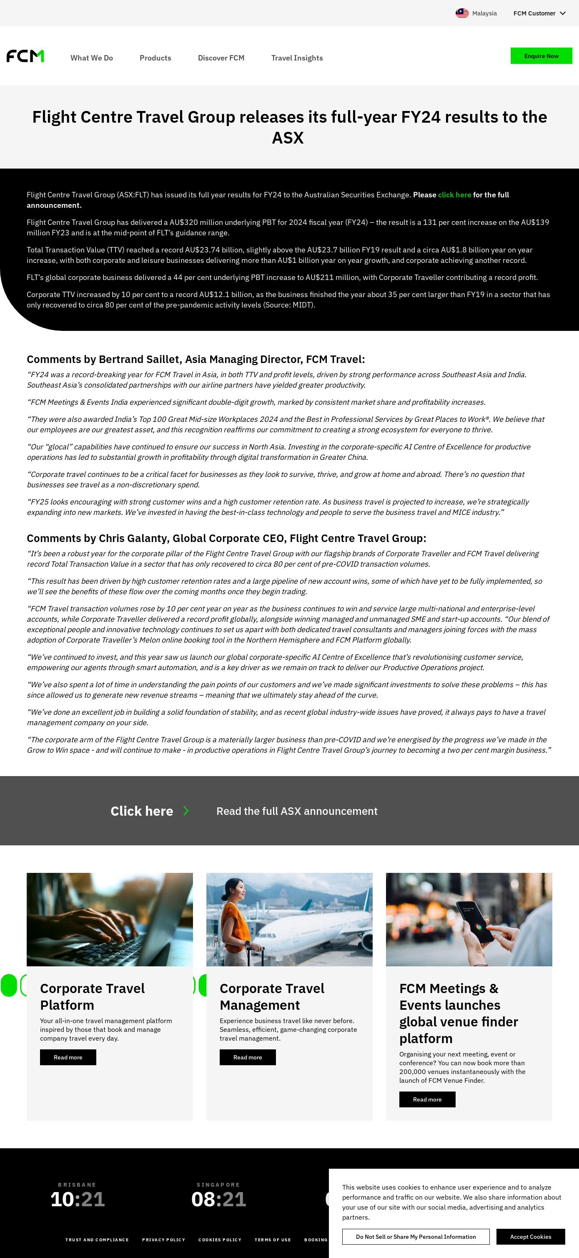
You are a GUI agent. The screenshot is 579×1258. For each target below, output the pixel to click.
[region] (454, 1213)
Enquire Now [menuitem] (541, 56)
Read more (75, 1059)
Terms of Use (273, 1240)
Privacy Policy (163, 1240)
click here (454, 194)
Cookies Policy (219, 1240)
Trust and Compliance (97, 1240)
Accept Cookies (530, 1236)
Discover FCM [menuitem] (221, 57)
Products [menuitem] (155, 57)
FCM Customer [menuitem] (535, 13)
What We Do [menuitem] (91, 57)
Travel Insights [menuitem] (297, 57)
